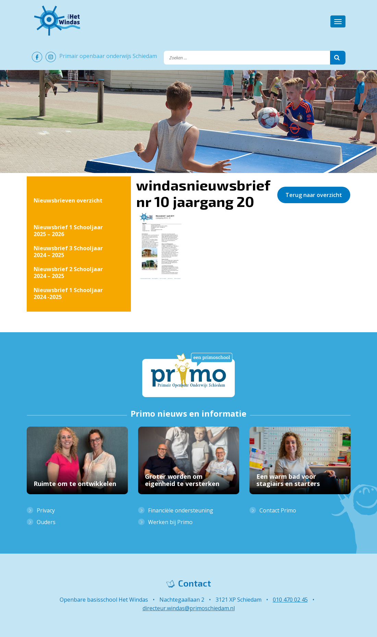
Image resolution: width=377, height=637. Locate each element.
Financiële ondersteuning (180, 510)
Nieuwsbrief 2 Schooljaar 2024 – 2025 (68, 272)
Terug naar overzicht (313, 195)
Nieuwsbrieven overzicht (68, 200)
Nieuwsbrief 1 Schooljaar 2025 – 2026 (68, 231)
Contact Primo (277, 510)
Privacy (46, 510)
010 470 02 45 (290, 599)
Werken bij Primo (170, 522)
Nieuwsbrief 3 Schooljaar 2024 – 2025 (68, 251)
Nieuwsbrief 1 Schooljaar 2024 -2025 (68, 293)
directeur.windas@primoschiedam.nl (189, 608)
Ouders (46, 522)
